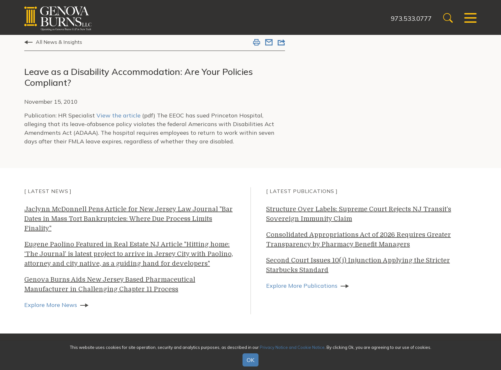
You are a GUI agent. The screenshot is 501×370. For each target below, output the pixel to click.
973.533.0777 (411, 18)
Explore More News (50, 305)
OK (250, 360)
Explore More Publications (301, 285)
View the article (118, 115)
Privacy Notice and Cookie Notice (292, 347)
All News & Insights (59, 42)
